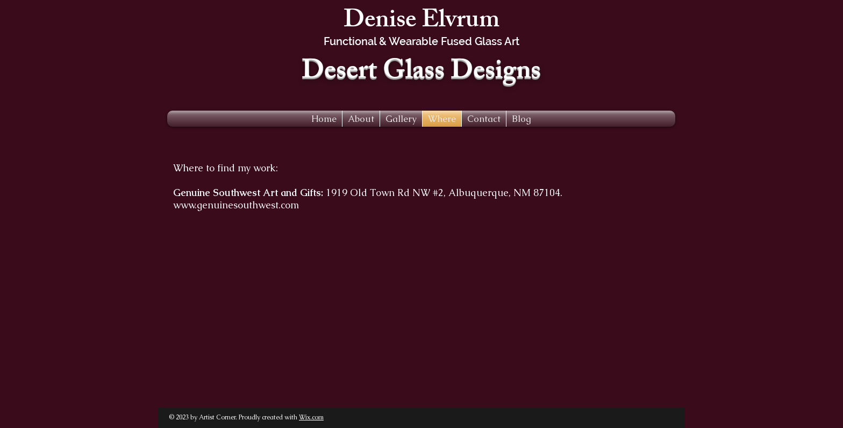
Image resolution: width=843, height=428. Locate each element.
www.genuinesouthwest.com (236, 205)
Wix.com (311, 417)
